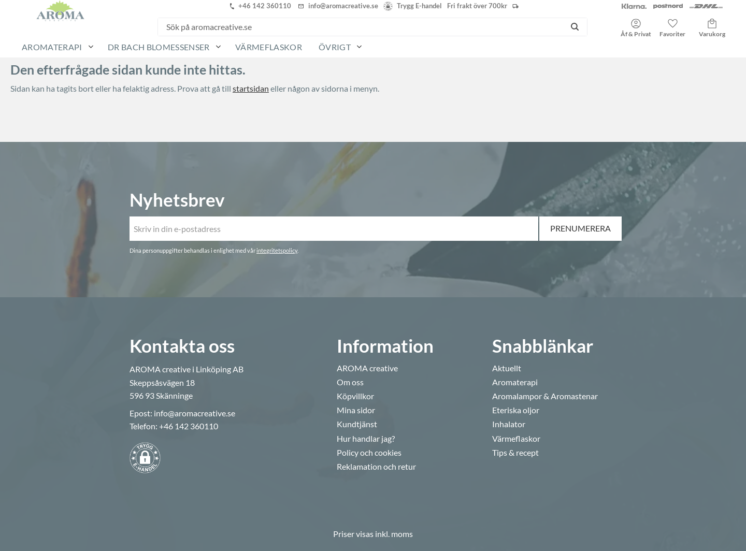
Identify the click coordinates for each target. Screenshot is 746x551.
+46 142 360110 (188, 426)
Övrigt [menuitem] (335, 47)
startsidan (251, 88)
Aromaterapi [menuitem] (52, 47)
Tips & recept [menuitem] (515, 452)
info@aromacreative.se (194, 413)
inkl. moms (394, 534)
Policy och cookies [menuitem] (369, 452)
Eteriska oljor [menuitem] (515, 410)
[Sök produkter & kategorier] (360, 27)
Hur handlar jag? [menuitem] (366, 438)
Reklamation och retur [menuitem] (376, 466)
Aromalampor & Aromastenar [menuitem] (545, 396)
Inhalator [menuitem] (508, 424)
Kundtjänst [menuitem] (357, 424)
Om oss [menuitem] (350, 382)
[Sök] (575, 27)
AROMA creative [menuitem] (367, 368)
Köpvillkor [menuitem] (355, 396)
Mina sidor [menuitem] (356, 410)
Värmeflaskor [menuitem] (268, 47)
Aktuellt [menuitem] (506, 368)
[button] (672, 24)
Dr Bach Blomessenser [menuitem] (158, 47)
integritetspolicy (276, 250)
